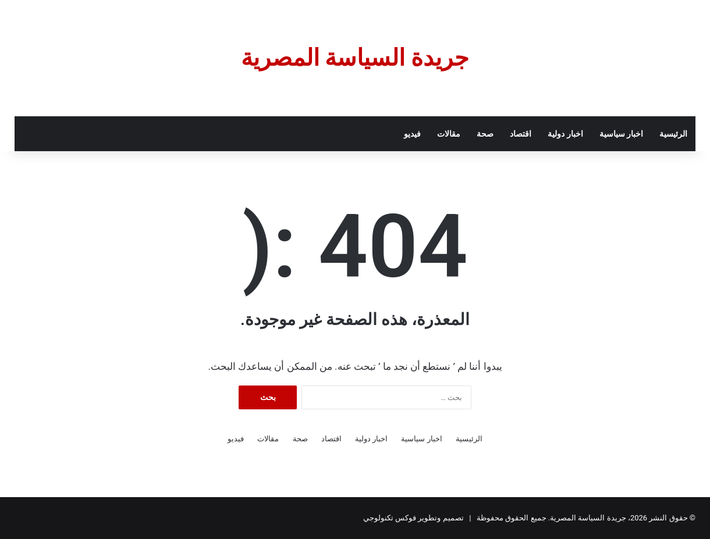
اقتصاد (520, 133)
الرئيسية (673, 133)
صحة (485, 133)
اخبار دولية (565, 133)
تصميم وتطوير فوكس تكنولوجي (413, 517)
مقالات (448, 133)
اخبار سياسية (621, 133)
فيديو (412, 133)
